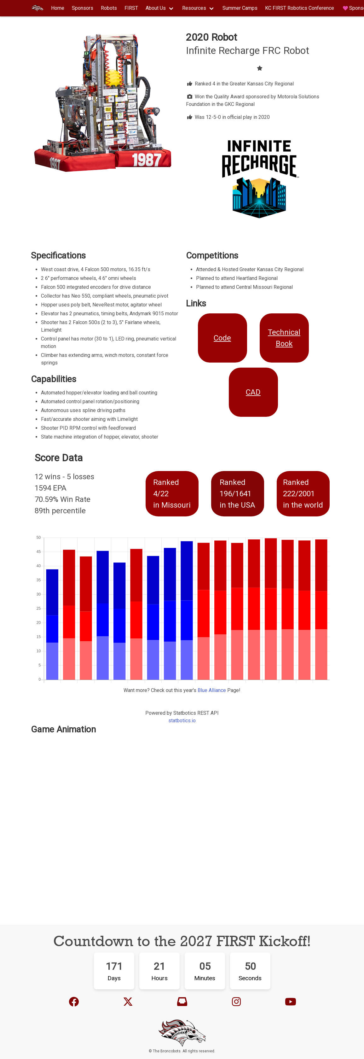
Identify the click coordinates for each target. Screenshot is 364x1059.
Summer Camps (239, 8)
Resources (194, 8)
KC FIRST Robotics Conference (299, 8)
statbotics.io (182, 721)
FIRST (131, 8)
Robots (109, 8)
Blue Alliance (212, 690)
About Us (156, 8)
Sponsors (82, 8)
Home (57, 8)
